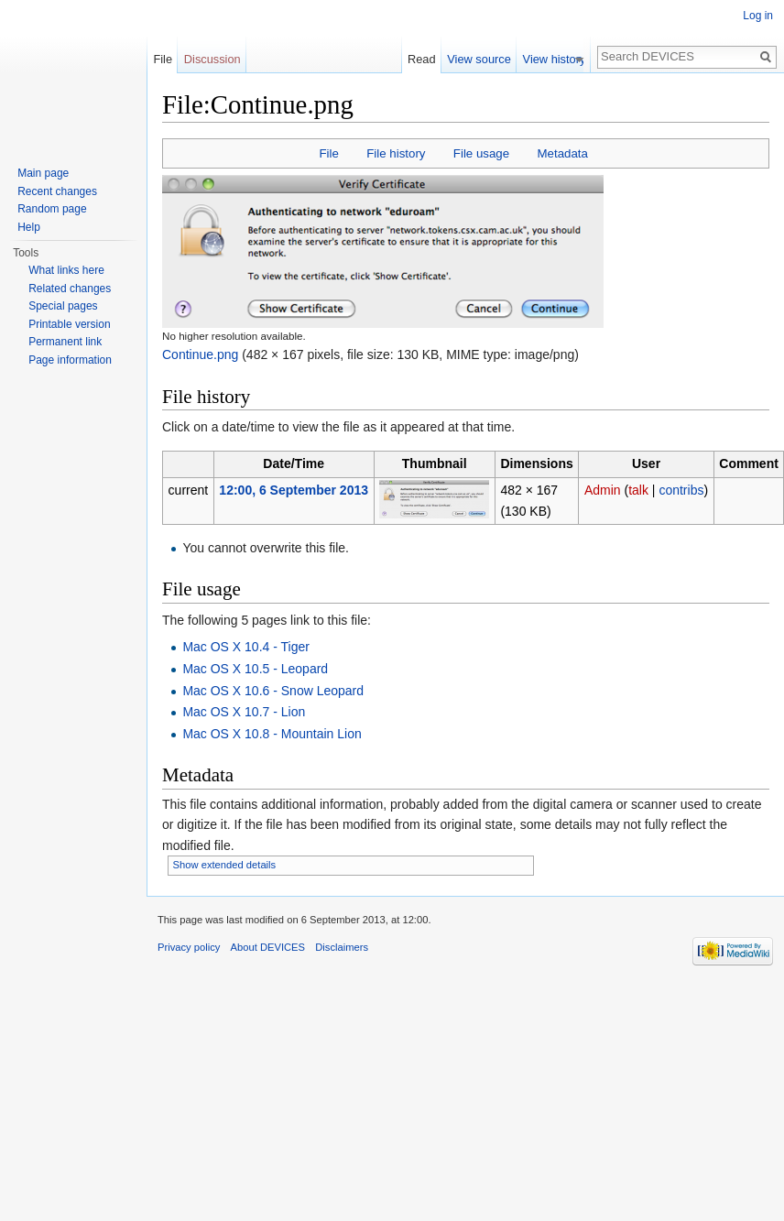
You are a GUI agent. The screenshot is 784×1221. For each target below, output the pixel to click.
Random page (51, 208)
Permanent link (65, 341)
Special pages (62, 306)
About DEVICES (268, 947)
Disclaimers (341, 947)
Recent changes (57, 191)
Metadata (562, 153)
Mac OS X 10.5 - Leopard (255, 668)
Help (28, 227)
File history (395, 153)
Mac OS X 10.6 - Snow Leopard (273, 690)
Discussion (212, 59)
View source (484, 59)
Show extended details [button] (225, 864)
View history (560, 59)
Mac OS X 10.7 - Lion (243, 711)
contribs (681, 490)
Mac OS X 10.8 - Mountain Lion (271, 733)
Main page (43, 173)
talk (638, 490)
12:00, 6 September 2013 (293, 490)
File (328, 153)
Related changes (69, 288)
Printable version (69, 324)
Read (427, 59)
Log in (758, 15)
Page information (70, 360)
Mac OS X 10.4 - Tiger (246, 646)
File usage (481, 153)
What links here (66, 270)
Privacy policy (189, 947)
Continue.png (200, 354)
